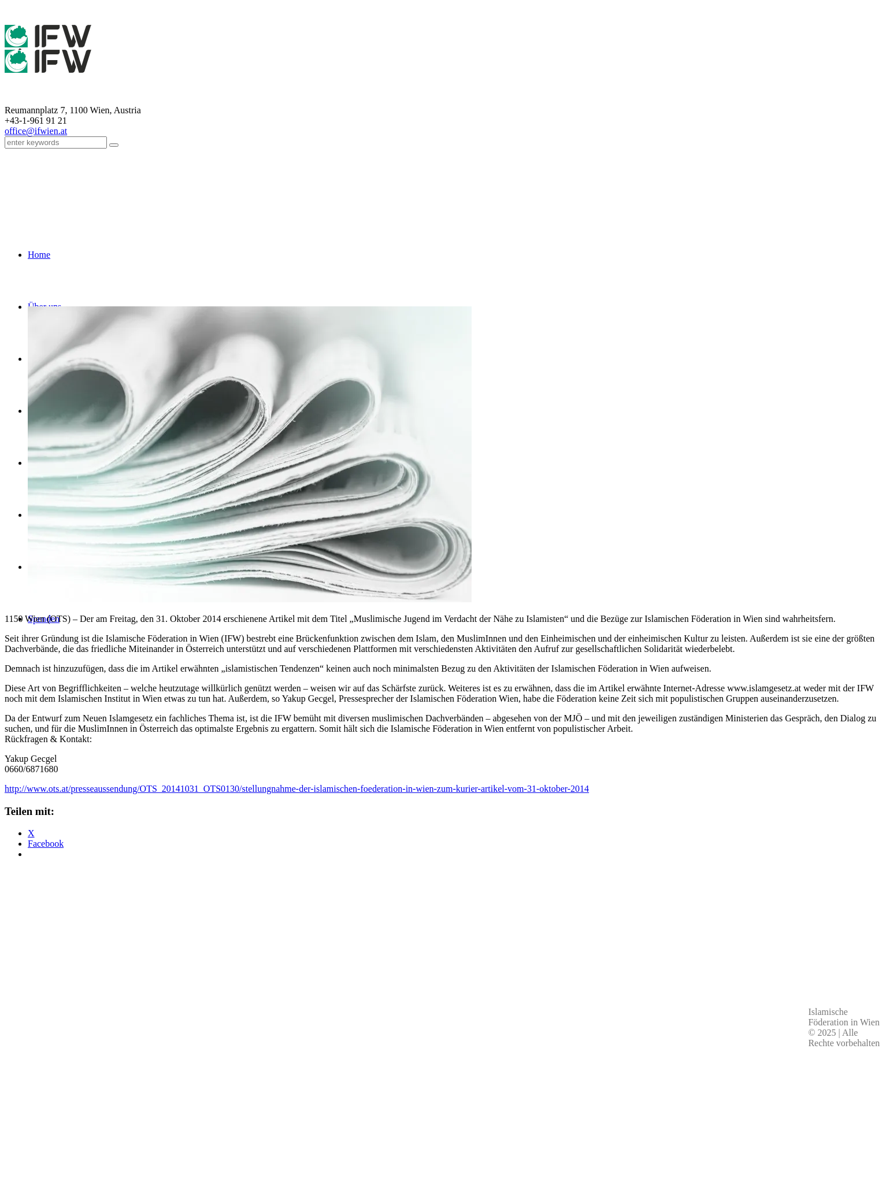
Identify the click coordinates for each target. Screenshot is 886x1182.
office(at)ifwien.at (212, 1092)
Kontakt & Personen (450, 1079)
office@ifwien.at (36, 131)
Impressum (450, 1067)
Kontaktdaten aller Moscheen (211, 1105)
